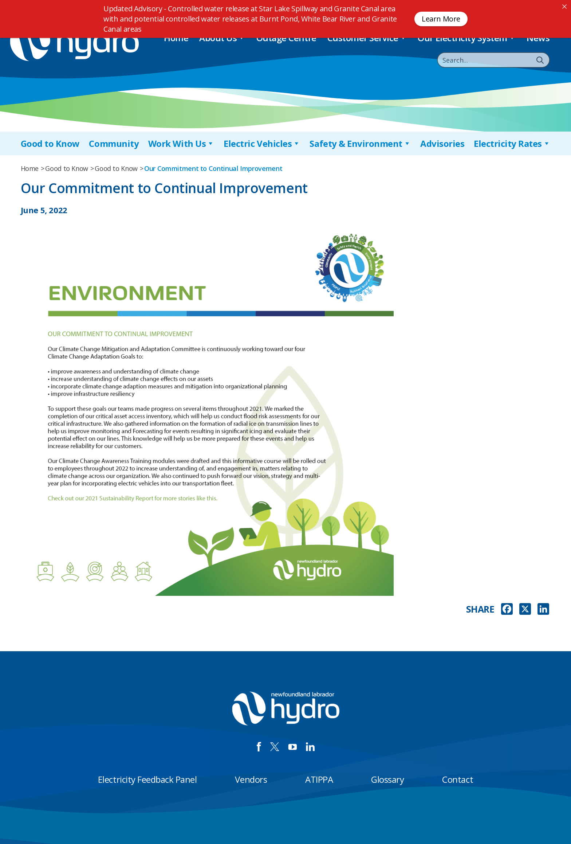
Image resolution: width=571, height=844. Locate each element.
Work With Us (181, 143)
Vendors (251, 779)
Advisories (442, 143)
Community (114, 143)
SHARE (480, 609)
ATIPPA (319, 779)
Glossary (387, 779)
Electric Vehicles (262, 143)
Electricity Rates (512, 143)
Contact (457, 779)
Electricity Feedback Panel (147, 779)
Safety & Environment (360, 143)
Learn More (441, 19)
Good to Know (50, 143)
